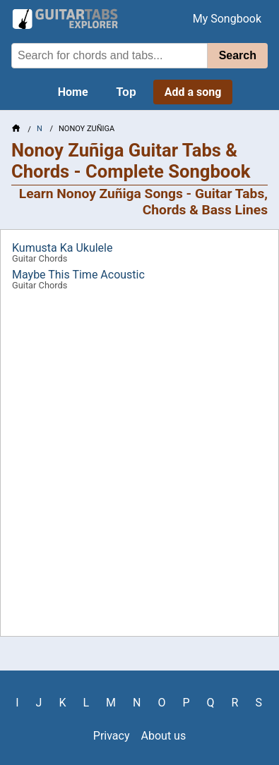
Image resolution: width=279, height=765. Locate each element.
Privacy (111, 735)
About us (163, 735)
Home (73, 92)
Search (237, 55)
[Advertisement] (139, 468)
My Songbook (227, 18)
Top (126, 92)
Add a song (193, 92)
